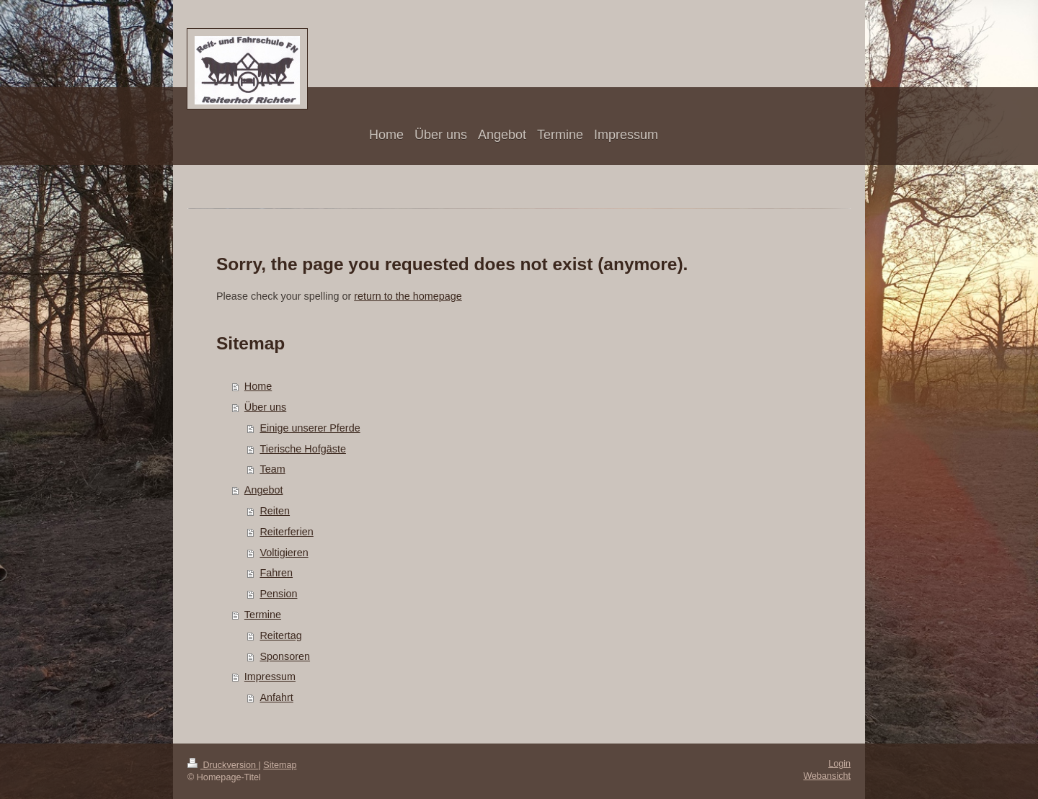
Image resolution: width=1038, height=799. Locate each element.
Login (839, 764)
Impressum (270, 676)
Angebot (263, 490)
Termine (262, 614)
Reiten (275, 511)
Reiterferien (286, 531)
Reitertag (280, 635)
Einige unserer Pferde (310, 428)
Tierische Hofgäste (302, 449)
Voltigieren (284, 552)
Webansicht (827, 776)
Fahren (276, 573)
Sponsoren (285, 656)
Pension (278, 593)
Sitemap (279, 765)
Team (272, 469)
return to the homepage (408, 296)
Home (258, 386)
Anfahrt (276, 697)
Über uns (265, 407)
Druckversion (222, 765)
